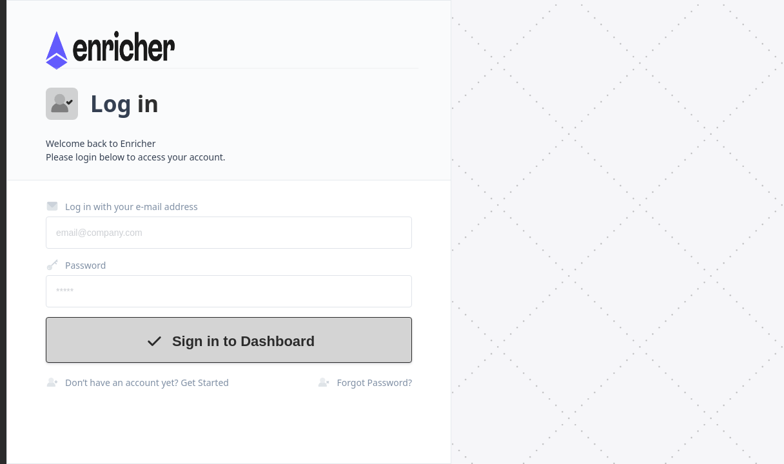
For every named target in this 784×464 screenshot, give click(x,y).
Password (76, 264)
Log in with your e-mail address (122, 206)
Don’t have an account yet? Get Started (137, 382)
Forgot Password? (364, 382)
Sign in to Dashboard (229, 341)
